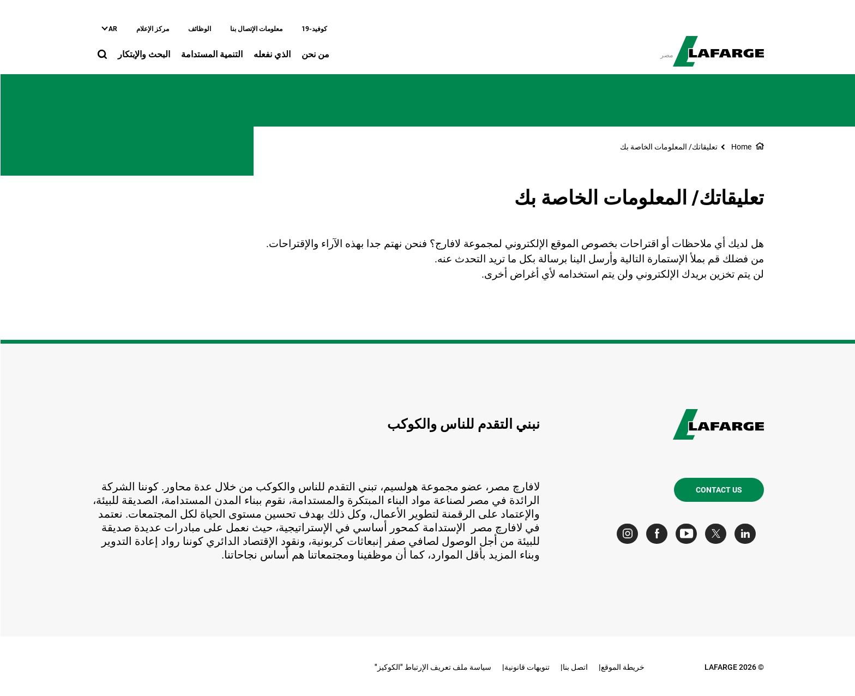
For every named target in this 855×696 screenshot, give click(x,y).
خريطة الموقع (622, 667)
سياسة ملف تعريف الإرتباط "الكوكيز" (432, 667)
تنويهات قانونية (526, 667)
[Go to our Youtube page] (688, 534)
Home (741, 146)
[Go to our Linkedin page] (747, 534)
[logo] (717, 45)
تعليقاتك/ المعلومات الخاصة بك (668, 146)
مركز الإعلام (152, 29)
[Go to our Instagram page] (629, 534)
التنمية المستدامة (211, 54)
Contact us (718, 489)
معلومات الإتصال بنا (256, 29)
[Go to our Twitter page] (718, 534)
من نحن (315, 54)
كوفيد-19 (314, 29)
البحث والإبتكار (143, 54)
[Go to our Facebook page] (659, 534)
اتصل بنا (574, 667)
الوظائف (199, 29)
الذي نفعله (271, 54)
